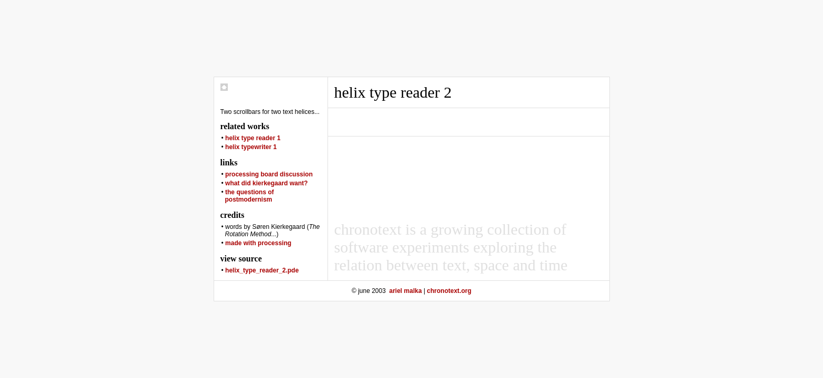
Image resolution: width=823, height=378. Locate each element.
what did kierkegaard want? (266, 183)
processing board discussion (269, 174)
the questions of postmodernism (249, 195)
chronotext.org (449, 291)
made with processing (258, 243)
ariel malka (405, 291)
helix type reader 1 (252, 138)
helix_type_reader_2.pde (262, 270)
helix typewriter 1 (251, 147)
